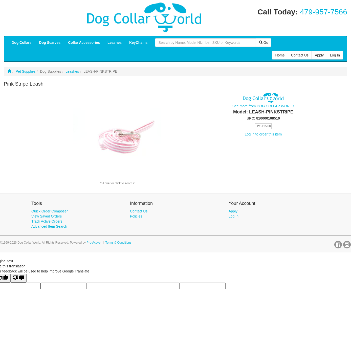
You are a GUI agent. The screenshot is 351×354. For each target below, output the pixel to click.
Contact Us (138, 211)
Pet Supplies (26, 71)
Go (263, 43)
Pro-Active (93, 242)
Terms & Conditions (118, 242)
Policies (136, 216)
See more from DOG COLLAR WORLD (263, 106)
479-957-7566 (323, 12)
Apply (233, 211)
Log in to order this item (263, 134)
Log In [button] (335, 55)
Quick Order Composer (49, 211)
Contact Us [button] (300, 55)
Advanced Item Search (49, 226)
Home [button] (279, 55)
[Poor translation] (18, 278)
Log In (233, 216)
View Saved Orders (46, 216)
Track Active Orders (46, 221)
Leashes (72, 71)
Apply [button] (319, 55)
